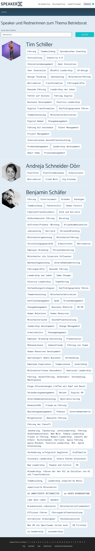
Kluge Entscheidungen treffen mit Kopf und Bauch (56, 386)
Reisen (62, 392)
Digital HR (77, 392)
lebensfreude (55, 345)
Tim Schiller (39, 44)
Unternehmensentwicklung (41, 399)
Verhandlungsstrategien (40, 288)
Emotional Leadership (78, 370)
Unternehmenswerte (80, 411)
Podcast (61, 411)
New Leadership (36, 465)
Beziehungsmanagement (39, 411)
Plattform (32, 172)
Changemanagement (58, 121)
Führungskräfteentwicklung (67, 512)
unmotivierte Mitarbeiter (42, 487)
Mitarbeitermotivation (63, 114)
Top (44, 4)
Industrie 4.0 (55, 57)
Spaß (56, 300)
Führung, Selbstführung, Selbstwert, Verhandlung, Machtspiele (56, 378)
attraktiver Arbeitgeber (41, 518)
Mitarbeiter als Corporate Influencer (49, 256)
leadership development (66, 146)
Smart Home (33, 152)
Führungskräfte (75, 83)
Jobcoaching (57, 76)
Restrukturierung (70, 399)
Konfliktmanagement (38, 300)
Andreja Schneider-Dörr (53, 166)
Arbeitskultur (35, 332)
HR (77, 465)
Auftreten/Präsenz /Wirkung (43, 224)
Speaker (54, 499)
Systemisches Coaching (73, 51)
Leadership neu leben (62, 89)
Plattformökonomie (53, 172)
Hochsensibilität (70, 518)
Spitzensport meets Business (44, 357)
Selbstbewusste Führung (40, 218)
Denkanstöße (34, 405)
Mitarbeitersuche (37, 319)
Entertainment (49, 199)
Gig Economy (69, 179)
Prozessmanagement (54, 152)
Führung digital (63, 95)
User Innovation (36, 70)
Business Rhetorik (62, 307)
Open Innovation (67, 64)
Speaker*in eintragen (74, 4)
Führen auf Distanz (38, 95)
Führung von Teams (77, 345)
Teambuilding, (35, 480)
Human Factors (74, 205)
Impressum (47, 546)
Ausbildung (81, 364)
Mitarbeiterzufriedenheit (75, 506)
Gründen (65, 199)
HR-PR (80, 307)
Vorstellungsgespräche (40, 243)
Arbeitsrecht (76, 172)
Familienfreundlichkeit (40, 212)
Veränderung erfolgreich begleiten (47, 452)
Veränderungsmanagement (40, 392)
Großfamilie (79, 452)
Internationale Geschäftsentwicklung (48, 140)
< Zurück (3, 12)
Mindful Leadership (61, 70)
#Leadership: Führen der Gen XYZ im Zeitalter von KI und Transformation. (58, 473)
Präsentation (73, 338)
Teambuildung (48, 51)
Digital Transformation (40, 108)
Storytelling (34, 57)
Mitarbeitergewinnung (39, 237)
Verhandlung (72, 357)
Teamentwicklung (36, 114)
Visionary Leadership (39, 458)
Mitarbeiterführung (80, 76)
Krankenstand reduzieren (41, 506)
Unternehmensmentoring (67, 262)
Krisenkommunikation (75, 224)
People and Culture (60, 465)
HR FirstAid (79, 525)
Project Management (38, 133)
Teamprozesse (62, 364)
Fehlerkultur (54, 205)
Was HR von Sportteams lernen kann (47, 525)
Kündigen (79, 199)
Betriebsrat (34, 83)
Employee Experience (39, 364)
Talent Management (68, 127)
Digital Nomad (35, 121)
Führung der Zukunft (39, 424)
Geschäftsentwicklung (64, 319)
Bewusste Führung (56, 418)
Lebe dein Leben (36, 499)
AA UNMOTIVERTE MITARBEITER (43, 493)
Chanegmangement (57, 332)
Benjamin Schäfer (46, 192)
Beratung (64, 218)
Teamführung (62, 281)
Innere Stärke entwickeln (71, 458)
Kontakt (31, 546)
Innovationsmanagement (40, 64)
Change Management (69, 326)
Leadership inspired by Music (65, 480)
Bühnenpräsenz (35, 345)
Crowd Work (51, 179)
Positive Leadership (68, 102)
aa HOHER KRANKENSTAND (77, 493)
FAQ (24, 546)
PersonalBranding (70, 231)
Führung (31, 51)
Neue (58, 4)
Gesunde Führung (36, 89)
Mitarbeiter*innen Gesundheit (44, 370)
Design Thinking (36, 76)
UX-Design (82, 70)
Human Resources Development (44, 351)
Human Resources (59, 313)
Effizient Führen (37, 512)
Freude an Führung (55, 405)
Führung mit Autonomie (40, 127)
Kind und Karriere (69, 212)
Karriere (50, 231)
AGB (39, 546)
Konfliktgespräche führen (74, 108)
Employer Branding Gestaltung (44, 338)
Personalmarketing (63, 250)
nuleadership (55, 531)
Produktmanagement (37, 146)
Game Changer (64, 275)
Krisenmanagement (73, 300)
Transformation (54, 83)
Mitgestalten (34, 418)
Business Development (39, 102)
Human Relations (36, 313)
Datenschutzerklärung (63, 546)
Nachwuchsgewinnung (38, 262)
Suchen (84, 34)
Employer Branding (37, 250)
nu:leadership (35, 531)
